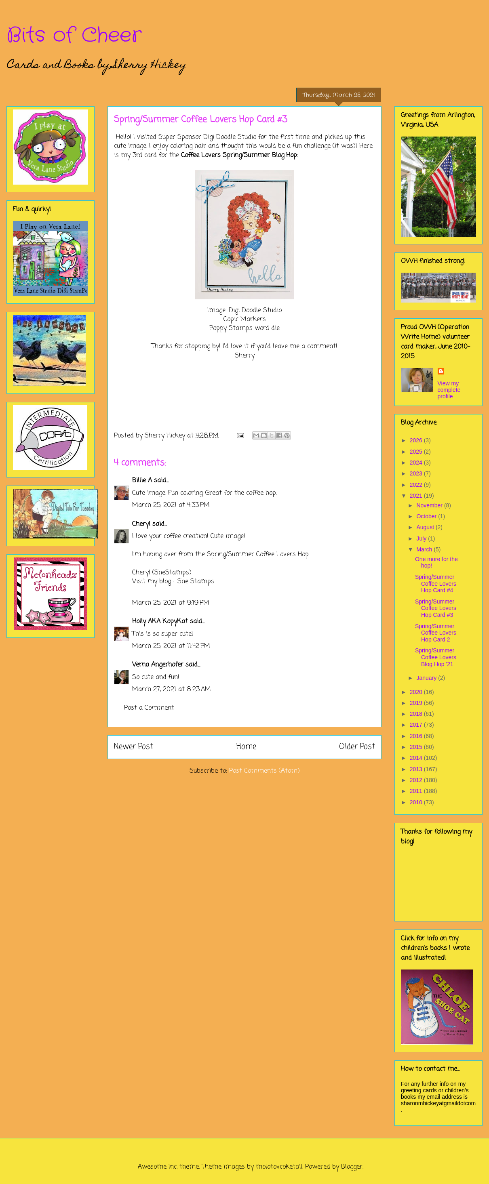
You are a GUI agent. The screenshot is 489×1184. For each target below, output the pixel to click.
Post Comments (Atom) (264, 771)
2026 (417, 440)
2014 (417, 758)
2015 (417, 747)
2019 (417, 703)
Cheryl (141, 524)
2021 (417, 495)
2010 (417, 802)
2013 (417, 769)
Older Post (357, 747)
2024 (417, 462)
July (422, 538)
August (425, 527)
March (425, 549)
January (427, 678)
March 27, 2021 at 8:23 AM (171, 689)
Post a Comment (149, 708)
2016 (417, 736)
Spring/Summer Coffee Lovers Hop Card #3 (435, 608)
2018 (417, 714)
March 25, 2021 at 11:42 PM (171, 646)
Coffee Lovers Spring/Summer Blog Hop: (239, 155)
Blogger (352, 1167)
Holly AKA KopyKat (160, 622)
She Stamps (195, 582)
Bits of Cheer (73, 35)
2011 (417, 791)
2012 (417, 780)
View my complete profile (449, 390)
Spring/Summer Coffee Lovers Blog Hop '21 (435, 657)
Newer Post (133, 747)
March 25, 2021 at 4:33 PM (171, 505)
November (430, 505)
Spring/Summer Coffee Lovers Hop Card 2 (435, 633)
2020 (417, 692)
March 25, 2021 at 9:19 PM (170, 603)
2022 (417, 485)
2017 (417, 724)
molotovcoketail (279, 1167)
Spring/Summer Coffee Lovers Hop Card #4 (435, 584)
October (427, 516)
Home (246, 747)
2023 (417, 473)
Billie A (142, 481)
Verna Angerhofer (157, 665)
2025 (417, 451)
